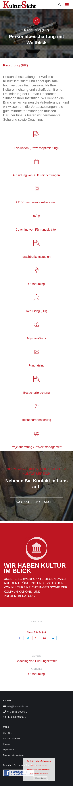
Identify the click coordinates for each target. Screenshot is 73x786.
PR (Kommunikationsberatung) (36, 202)
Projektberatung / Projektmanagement (36, 447)
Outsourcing (36, 284)
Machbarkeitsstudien (36, 256)
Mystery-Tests (36, 338)
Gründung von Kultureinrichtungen (36, 175)
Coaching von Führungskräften (36, 229)
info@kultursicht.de (17, 706)
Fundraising (37, 365)
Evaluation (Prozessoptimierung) (36, 148)
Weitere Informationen (39, 774)
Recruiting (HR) (36, 311)
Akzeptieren (40, 778)
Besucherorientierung (36, 419)
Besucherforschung (36, 392)
